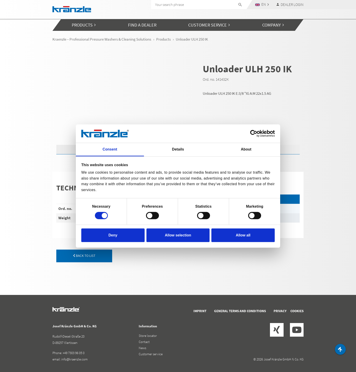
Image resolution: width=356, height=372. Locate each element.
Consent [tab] (110, 149)
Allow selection (178, 235)
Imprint (199, 311)
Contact (144, 342)
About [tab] (246, 149)
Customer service (151, 354)
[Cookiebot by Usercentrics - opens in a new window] (255, 133)
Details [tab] (178, 149)
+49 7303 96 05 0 (73, 353)
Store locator (148, 335)
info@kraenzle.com (74, 359)
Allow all (243, 235)
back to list (84, 255)
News (142, 348)
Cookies (297, 311)
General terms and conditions (240, 311)
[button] (262, 4)
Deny (113, 235)
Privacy (280, 311)
